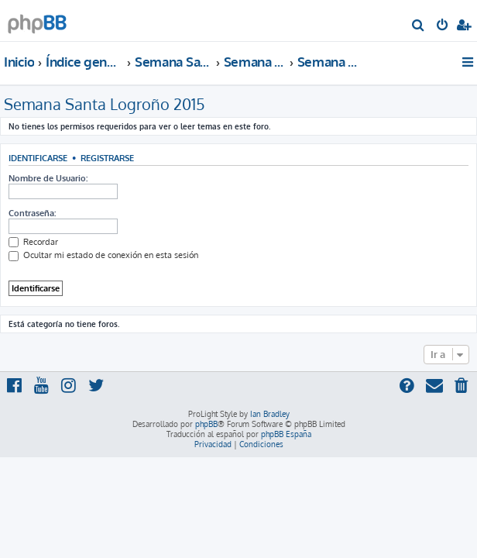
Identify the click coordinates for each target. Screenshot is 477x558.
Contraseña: (32, 213)
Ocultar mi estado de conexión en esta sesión (103, 255)
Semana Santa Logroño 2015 (104, 104)
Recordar (33, 241)
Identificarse (38, 158)
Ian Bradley (270, 413)
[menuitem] (418, 26)
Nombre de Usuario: (48, 178)
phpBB (206, 424)
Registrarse (107, 158)
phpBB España (286, 434)
